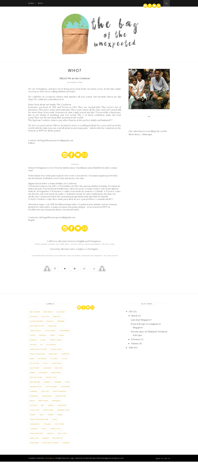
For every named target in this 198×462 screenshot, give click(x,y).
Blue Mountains (36, 322)
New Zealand (35, 382)
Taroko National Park (39, 420)
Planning (33, 392)
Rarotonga (43, 401)
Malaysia (58, 368)
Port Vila (45, 392)
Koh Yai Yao (34, 364)
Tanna (59, 415)
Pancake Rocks (36, 387)
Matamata (43, 373)
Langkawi (47, 368)
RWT (42, 406)
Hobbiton (65, 354)
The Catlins (59, 424)
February (136, 339)
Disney (52, 336)
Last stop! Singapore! (141, 320)
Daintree (42, 336)
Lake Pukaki (56, 364)
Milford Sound (36, 378)
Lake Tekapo (35, 368)
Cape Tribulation (37, 326)
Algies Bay (61, 312)
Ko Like (64, 359)
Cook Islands (50, 331)
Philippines (65, 387)
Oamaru (47, 382)
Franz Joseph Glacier (38, 350)
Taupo (54, 420)
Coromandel (64, 331)
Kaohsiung (42, 359)
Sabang (51, 406)
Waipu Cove (34, 438)
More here (134, 134)
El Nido (43, 340)
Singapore (62, 406)
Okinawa (57, 382)
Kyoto (45, 364)
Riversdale (56, 401)
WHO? (40, 3)
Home (31, 3)
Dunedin (33, 340)
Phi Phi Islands (51, 387)
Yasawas (65, 443)
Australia (34, 317)
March (134, 316)
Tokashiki (34, 429)
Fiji (41, 345)
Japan (32, 359)
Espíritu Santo (56, 340)
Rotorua (33, 406)
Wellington (58, 438)
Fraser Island (56, 350)
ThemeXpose (49, 458)
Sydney (32, 415)
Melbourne (56, 373)
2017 (131, 312)
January (135, 344)
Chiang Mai (51, 326)
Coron (32, 336)
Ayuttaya (45, 317)
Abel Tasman (35, 312)
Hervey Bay (53, 354)
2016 (131, 348)
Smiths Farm (48, 410)
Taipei (41, 415)
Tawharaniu (35, 424)
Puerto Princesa (59, 392)
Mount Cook (51, 378)
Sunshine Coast (63, 410)
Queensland (47, 396)
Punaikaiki (34, 396)
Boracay (50, 322)
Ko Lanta (54, 359)
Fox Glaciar (51, 345)
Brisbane (60, 322)
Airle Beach (48, 312)
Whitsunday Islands (50, 443)
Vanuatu (50, 434)
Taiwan (50, 415)
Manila (32, 373)
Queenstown (60, 396)
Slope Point (34, 410)
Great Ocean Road (37, 354)
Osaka (67, 382)
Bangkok (56, 317)
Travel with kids (36, 434)
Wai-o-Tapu (62, 434)
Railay (32, 401)
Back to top (163, 459)
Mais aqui (147, 134)
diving (61, 336)
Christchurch (35, 331)
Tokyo (44, 429)
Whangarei (34, 443)
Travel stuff (55, 429)
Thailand (47, 424)
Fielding (33, 345)
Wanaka (46, 438)
